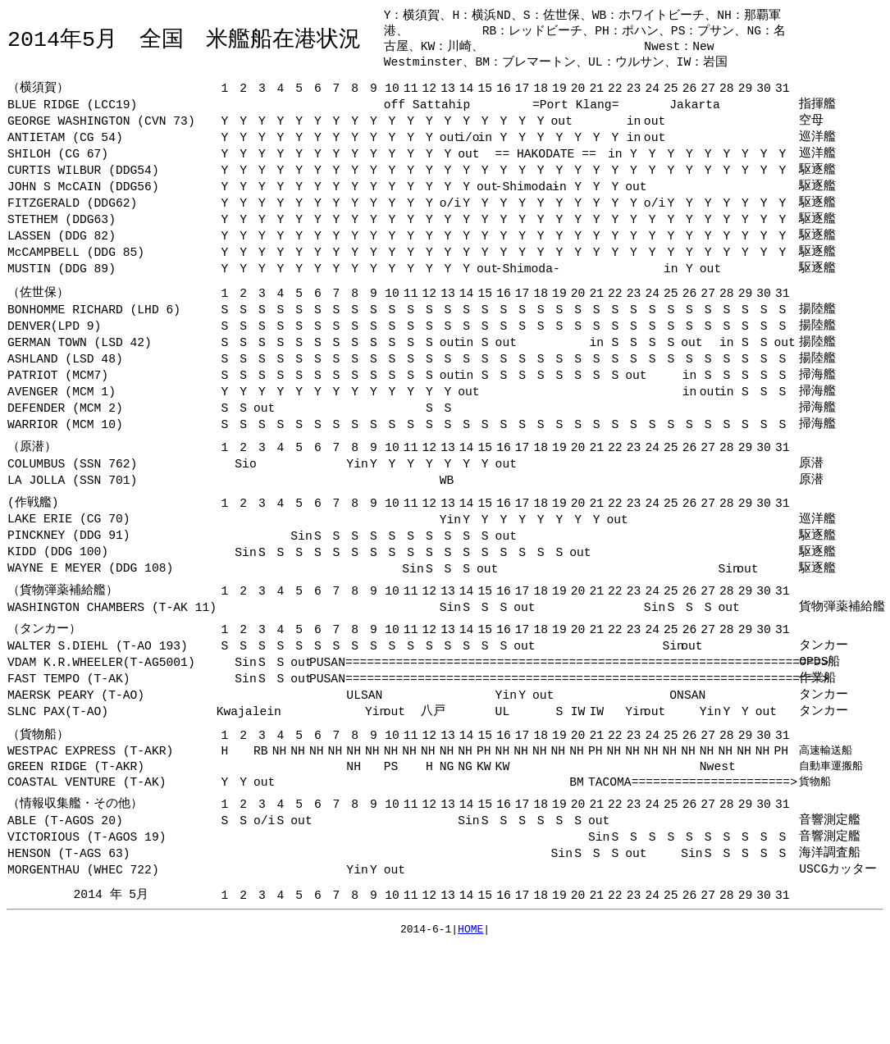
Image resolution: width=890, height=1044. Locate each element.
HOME (470, 999)
